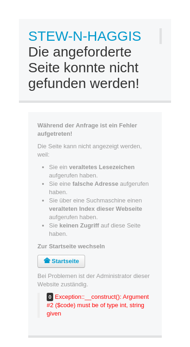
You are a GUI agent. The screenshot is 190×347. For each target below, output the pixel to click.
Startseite (61, 261)
